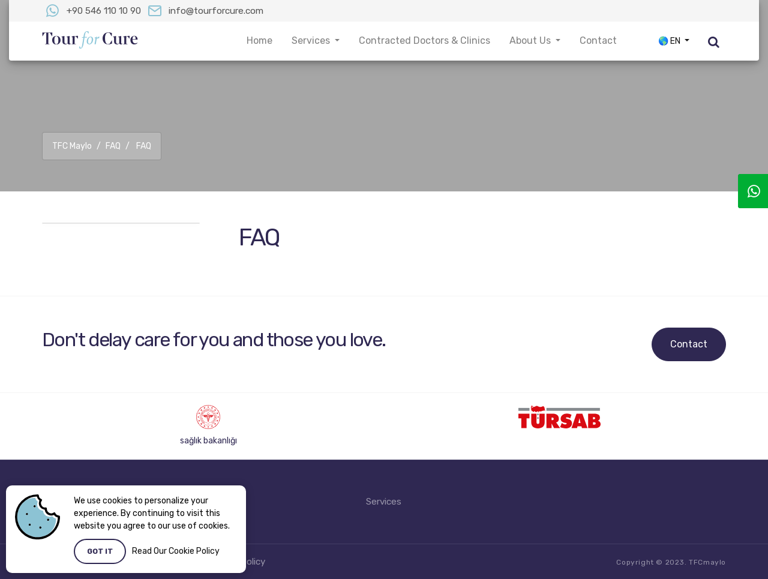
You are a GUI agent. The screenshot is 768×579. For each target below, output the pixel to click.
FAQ (113, 146)
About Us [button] (531, 40)
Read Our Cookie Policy (176, 551)
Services (383, 501)
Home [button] (259, 40)
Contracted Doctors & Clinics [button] (424, 40)
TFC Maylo (72, 146)
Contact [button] (598, 40)
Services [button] (312, 40)
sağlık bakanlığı (208, 441)
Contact (688, 344)
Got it (100, 551)
